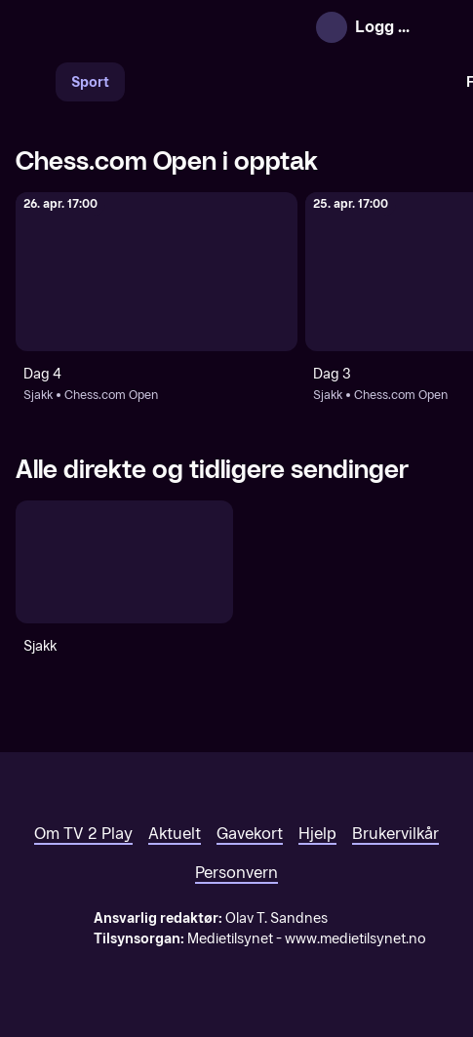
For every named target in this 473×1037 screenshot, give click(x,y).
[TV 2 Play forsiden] (162, 27)
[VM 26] (288, 81)
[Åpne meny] (439, 27)
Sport (90, 82)
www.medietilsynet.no (355, 939)
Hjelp (317, 833)
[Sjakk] (124, 561)
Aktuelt (174, 833)
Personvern (236, 872)
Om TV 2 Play (83, 833)
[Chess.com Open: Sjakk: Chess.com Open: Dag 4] (156, 271)
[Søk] (35, 81)
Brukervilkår (395, 833)
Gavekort (250, 833)
